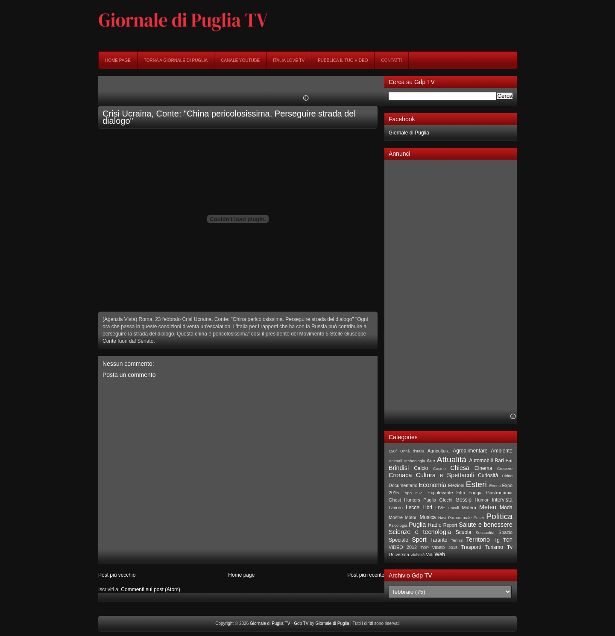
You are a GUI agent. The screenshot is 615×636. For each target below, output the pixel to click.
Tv (509, 547)
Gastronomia (499, 492)
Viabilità (417, 554)
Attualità (451, 459)
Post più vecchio (116, 575)
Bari (499, 461)
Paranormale (460, 517)
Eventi (495, 485)
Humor (482, 499)
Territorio (478, 539)
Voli (429, 554)
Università (399, 554)
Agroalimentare (470, 451)
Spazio (505, 532)
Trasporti (471, 547)
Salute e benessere (485, 524)
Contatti (391, 60)
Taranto (438, 540)
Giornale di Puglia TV (270, 623)
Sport (419, 539)
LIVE (440, 507)
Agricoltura (439, 450)
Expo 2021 (413, 492)
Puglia (417, 524)
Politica (499, 516)
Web (440, 554)
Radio (434, 525)
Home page (118, 60)
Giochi (446, 499)
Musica (428, 517)
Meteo (487, 507)
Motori (411, 517)
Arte (431, 460)
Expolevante (440, 492)
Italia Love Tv (289, 60)
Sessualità (484, 532)
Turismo (494, 547)
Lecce (412, 508)
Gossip (464, 500)
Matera (469, 507)
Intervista (502, 500)
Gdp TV (301, 623)
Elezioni (456, 485)
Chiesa (459, 467)
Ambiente (501, 451)
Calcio (421, 468)
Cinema (483, 468)
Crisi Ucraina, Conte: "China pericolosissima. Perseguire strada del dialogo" (229, 117)
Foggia (476, 492)
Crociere (504, 468)
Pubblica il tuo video (343, 60)
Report (450, 525)
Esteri (476, 484)
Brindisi (399, 467)
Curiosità (488, 475)
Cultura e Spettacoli (445, 475)
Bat (509, 460)
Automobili (481, 461)
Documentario (403, 485)
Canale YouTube (240, 60)
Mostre (396, 517)
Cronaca (400, 475)
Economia (432, 484)
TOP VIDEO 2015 (438, 547)
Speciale (398, 540)
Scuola (464, 532)
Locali (453, 507)
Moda (506, 508)
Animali (395, 460)
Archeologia (414, 460)
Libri (427, 508)
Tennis (457, 540)
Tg (497, 540)
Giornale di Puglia (409, 133)
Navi (442, 517)
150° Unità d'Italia (407, 451)
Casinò (439, 468)
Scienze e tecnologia (420, 531)
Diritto (507, 475)
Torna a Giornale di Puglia (176, 60)
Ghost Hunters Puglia (412, 499)
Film (461, 492)
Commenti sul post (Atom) (150, 589)
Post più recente (365, 575)
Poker (479, 517)
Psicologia (398, 525)
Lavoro (396, 507)
